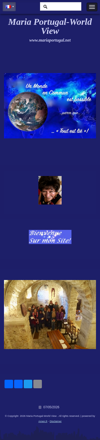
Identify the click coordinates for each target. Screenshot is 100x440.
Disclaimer (56, 421)
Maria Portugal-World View (50, 26)
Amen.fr (42, 421)
